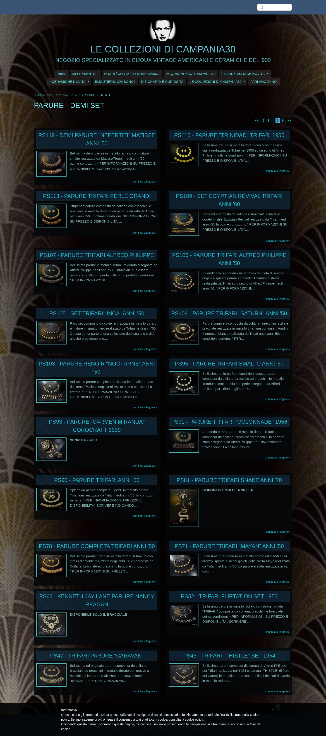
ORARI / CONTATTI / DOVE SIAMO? (132, 74)
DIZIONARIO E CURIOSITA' (162, 81)
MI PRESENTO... (85, 74)
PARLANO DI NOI (264, 81)
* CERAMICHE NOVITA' (69, 81)
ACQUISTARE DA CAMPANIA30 (191, 74)
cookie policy (194, 719)
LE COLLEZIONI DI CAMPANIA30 (162, 49)
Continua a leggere (144, 181)
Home (62, 74)
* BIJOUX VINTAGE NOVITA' (244, 74)
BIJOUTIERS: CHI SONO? (115, 81)
